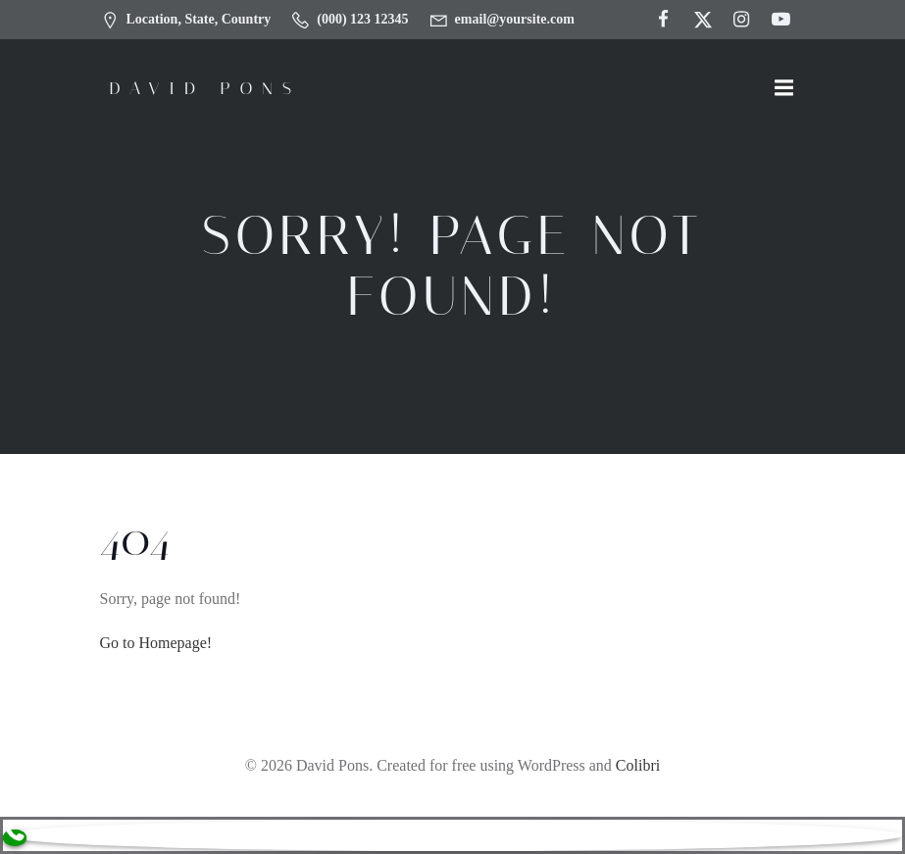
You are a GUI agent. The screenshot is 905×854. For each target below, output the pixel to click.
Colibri (638, 765)
